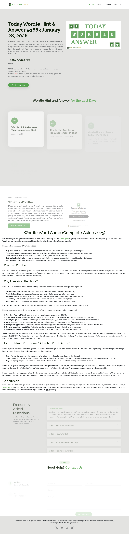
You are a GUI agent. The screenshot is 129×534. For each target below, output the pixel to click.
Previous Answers (18, 85)
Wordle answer (7, 387)
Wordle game (64, 239)
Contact (117, 4)
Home (91, 4)
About (99, 4)
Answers (107, 4)
